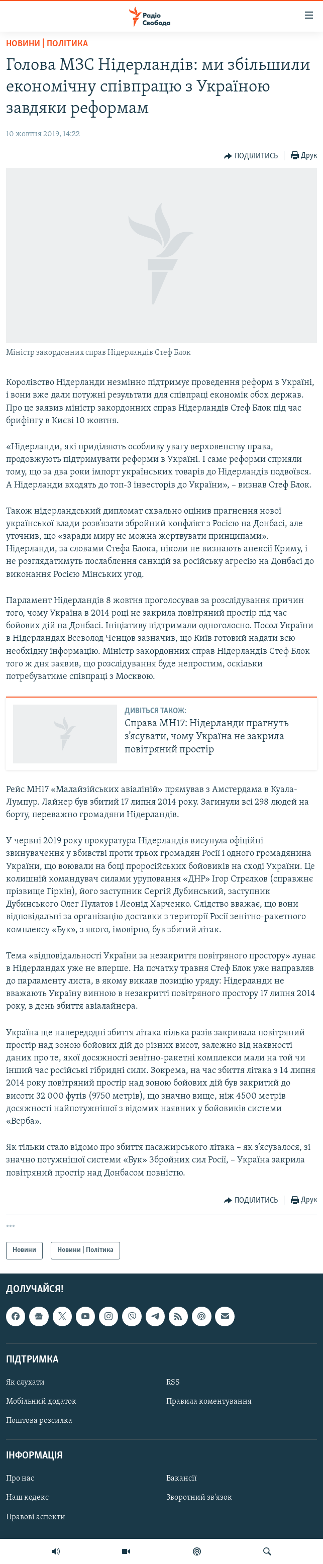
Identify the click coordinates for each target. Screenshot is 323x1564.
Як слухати (25, 1383)
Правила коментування (209, 1402)
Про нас (20, 1479)
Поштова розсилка (39, 1421)
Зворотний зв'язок (199, 1498)
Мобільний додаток (41, 1402)
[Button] (251, 156)
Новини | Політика (47, 44)
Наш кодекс (27, 1498)
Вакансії (181, 1479)
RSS (173, 1383)
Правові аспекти (35, 1517)
